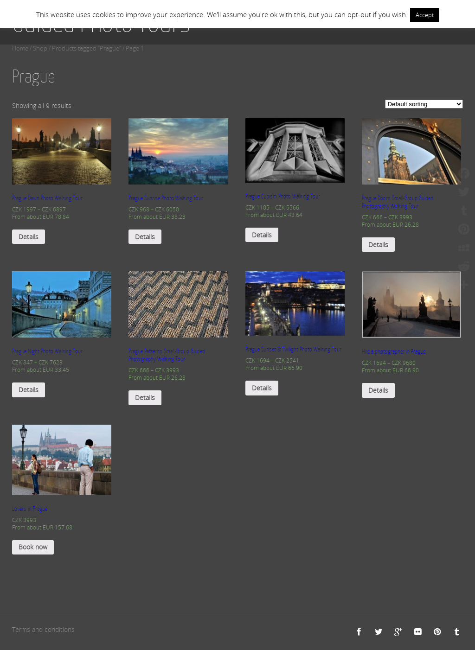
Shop (40, 48)
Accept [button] (425, 15)
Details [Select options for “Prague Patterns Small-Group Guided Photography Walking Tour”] (145, 397)
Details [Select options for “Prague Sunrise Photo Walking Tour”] (145, 236)
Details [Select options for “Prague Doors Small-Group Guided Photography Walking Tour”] (378, 244)
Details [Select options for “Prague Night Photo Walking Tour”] (29, 389)
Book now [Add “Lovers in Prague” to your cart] (33, 546)
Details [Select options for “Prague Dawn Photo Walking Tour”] (29, 236)
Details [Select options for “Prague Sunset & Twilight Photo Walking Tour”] (262, 387)
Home (20, 48)
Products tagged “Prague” (86, 48)
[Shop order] (424, 104)
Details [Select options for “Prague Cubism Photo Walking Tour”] (262, 234)
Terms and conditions (43, 629)
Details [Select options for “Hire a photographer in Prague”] (378, 390)
